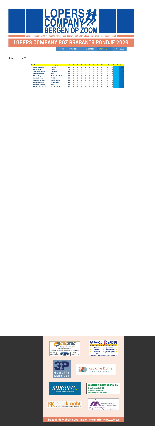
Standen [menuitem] (103, 48)
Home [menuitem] (61, 48)
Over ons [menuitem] (73, 48)
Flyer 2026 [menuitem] (119, 48)
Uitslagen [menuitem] (90, 48)
